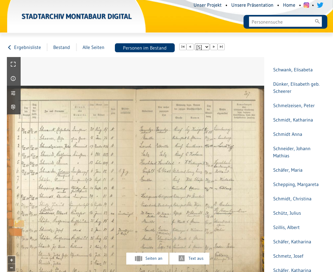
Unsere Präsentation (252, 5)
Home (289, 5)
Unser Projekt (208, 5)
